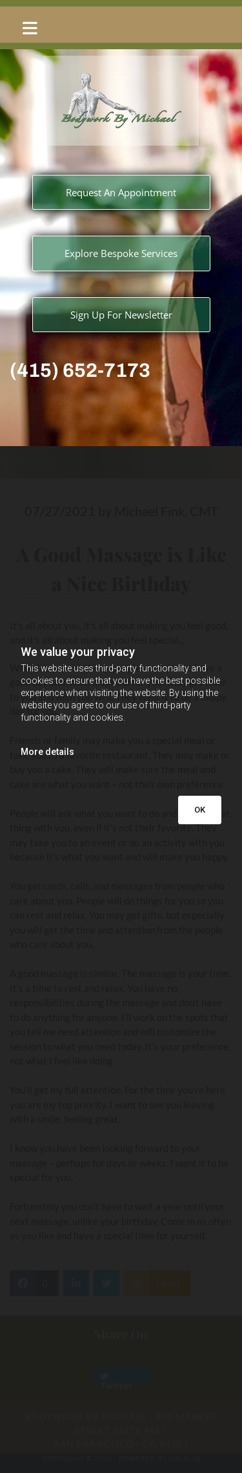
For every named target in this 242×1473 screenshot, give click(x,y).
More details (47, 752)
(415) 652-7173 (80, 370)
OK (199, 810)
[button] (121, 28)
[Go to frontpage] (121, 101)
